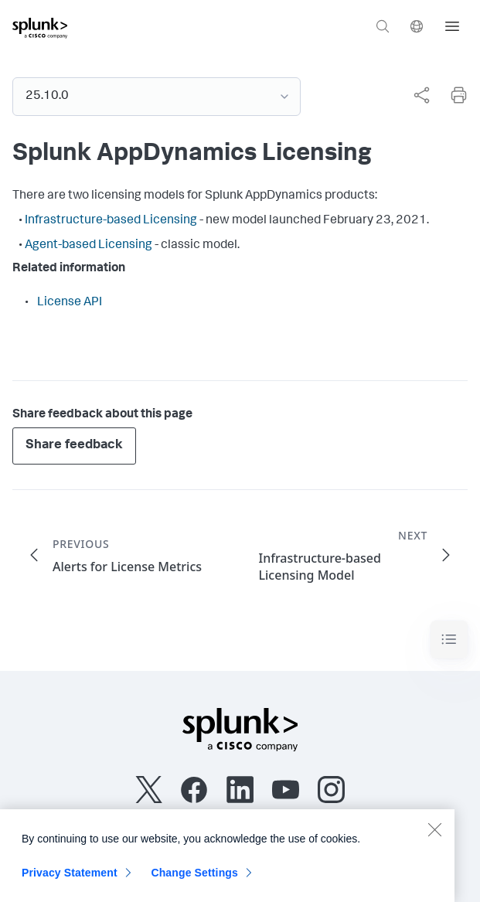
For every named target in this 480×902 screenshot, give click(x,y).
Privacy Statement (69, 882)
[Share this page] (421, 95)
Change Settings (194, 882)
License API (69, 303)
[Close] (434, 838)
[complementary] (415, 95)
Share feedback (74, 445)
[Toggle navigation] (449, 640)
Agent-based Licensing (88, 246)
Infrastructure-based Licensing (111, 221)
